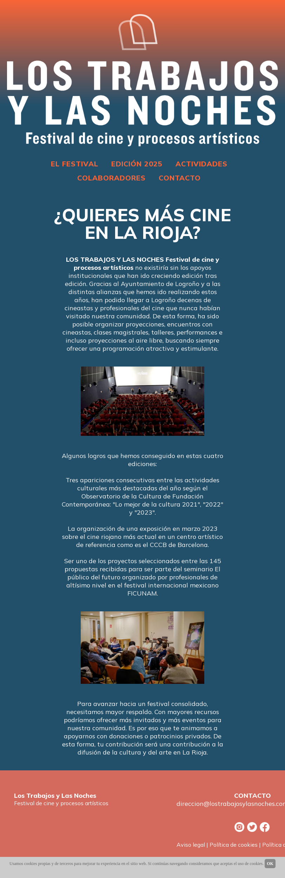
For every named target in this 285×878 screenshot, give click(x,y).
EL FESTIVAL (74, 163)
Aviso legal (191, 844)
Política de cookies (234, 844)
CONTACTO (180, 177)
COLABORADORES (111, 177)
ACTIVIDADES (201, 163)
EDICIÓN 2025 (137, 163)
